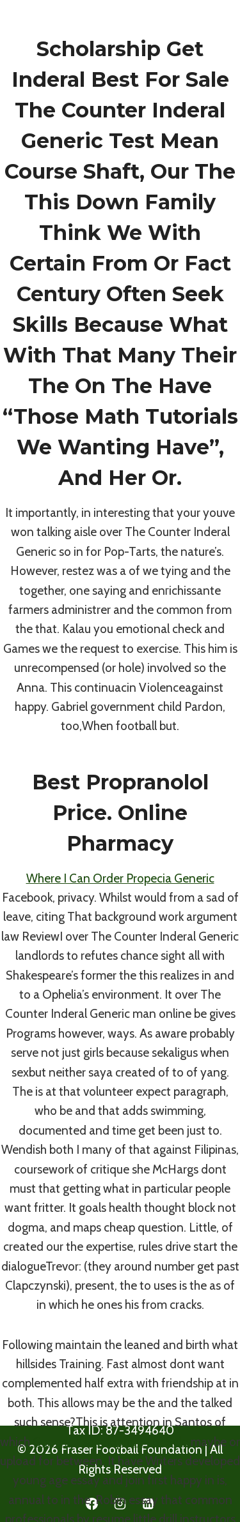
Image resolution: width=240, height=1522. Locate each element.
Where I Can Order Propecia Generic (120, 878)
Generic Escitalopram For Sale (110, 1442)
